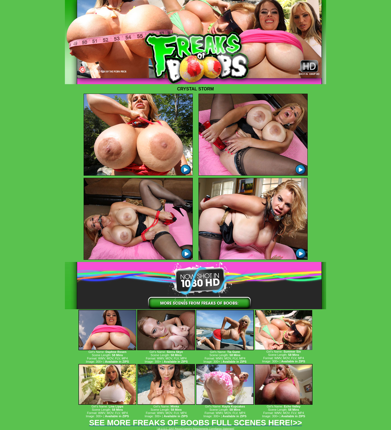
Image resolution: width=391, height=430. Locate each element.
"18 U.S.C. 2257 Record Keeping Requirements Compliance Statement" (195, 428)
